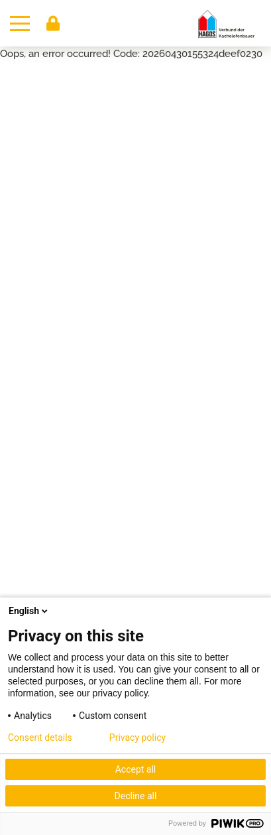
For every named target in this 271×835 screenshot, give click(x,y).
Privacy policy (137, 737)
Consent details (40, 737)
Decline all (136, 796)
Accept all (135, 769)
